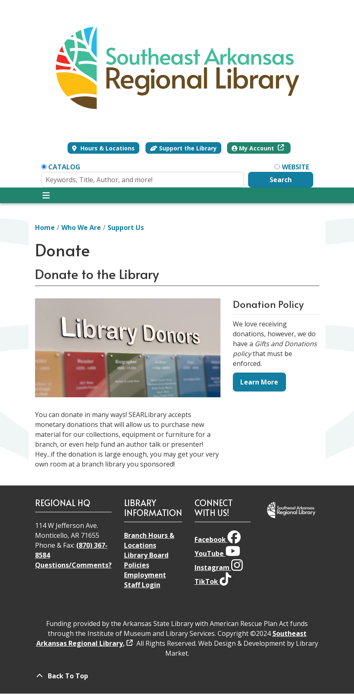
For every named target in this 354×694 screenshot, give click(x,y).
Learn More (259, 382)
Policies (136, 565)
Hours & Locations (107, 148)
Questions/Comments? (73, 565)
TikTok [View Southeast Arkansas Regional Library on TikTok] (213, 581)
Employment (145, 574)
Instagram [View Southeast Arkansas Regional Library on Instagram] (219, 567)
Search (281, 179)
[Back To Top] (177, 676)
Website (295, 166)
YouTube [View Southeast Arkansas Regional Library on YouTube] (217, 553)
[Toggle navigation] (46, 195)
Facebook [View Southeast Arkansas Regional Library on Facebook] (218, 539)
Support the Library (183, 148)
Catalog (64, 166)
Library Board (146, 555)
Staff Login (142, 584)
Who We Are (81, 227)
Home (45, 227)
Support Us (126, 227)
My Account (254, 148)
